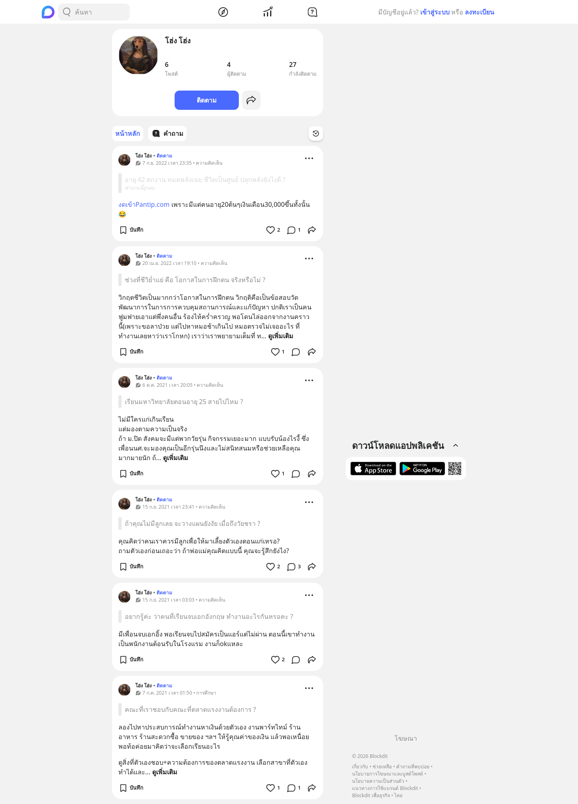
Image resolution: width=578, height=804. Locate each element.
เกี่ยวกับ (360, 766)
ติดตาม (207, 100)
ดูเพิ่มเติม (280, 335)
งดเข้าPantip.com (144, 204)
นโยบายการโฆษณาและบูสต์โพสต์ (387, 773)
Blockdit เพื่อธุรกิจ (371, 795)
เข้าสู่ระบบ (435, 12)
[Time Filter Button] (316, 133)
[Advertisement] (406, 610)
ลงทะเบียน (479, 12)
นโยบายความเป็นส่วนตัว (378, 781)
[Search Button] (67, 12)
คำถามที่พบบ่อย (412, 766)
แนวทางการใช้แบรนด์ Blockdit (385, 788)
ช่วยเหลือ (382, 766)
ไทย (398, 795)
